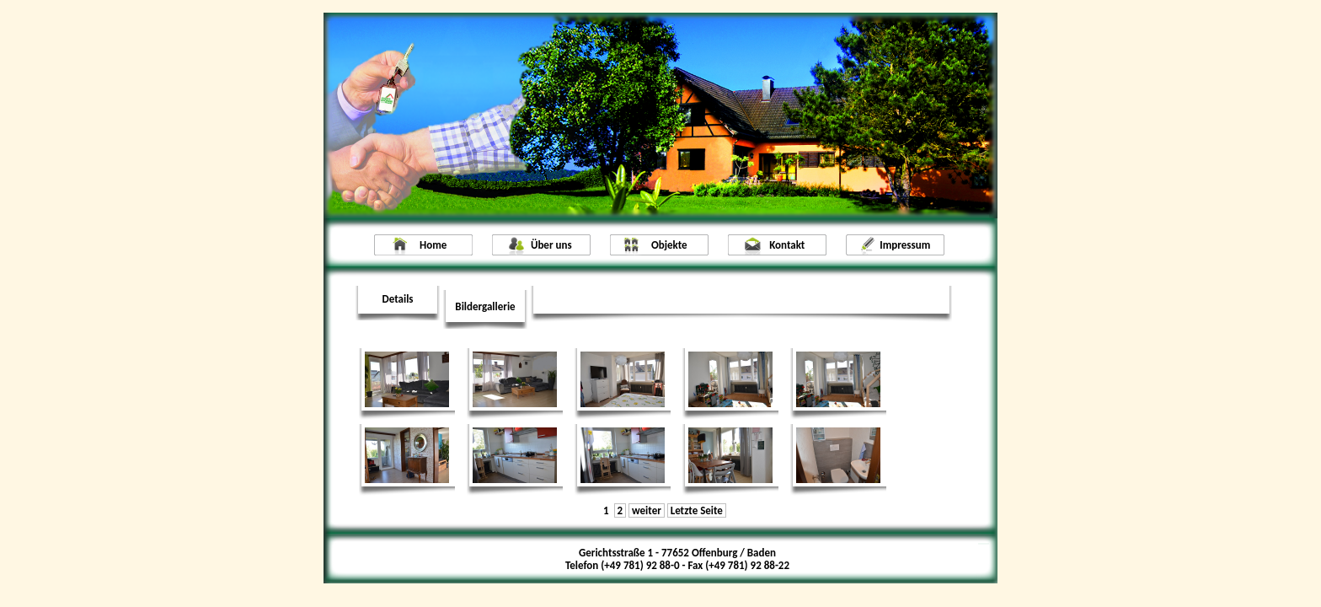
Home (433, 245)
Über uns (551, 245)
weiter (646, 510)
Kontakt (787, 245)
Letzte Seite (697, 510)
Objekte (669, 245)
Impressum (905, 245)
